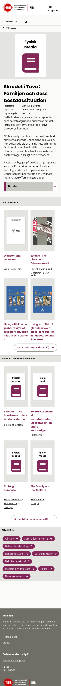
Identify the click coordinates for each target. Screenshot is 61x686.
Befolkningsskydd (15, 561)
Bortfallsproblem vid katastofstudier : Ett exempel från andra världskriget (41, 421)
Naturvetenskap (14, 576)
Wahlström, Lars (12, 268)
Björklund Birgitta (13, 424)
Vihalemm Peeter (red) (40, 274)
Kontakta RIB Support (14, 660)
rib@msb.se (9, 669)
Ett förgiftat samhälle (11, 488)
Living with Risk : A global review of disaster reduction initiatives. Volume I (16, 331)
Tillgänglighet (10, 636)
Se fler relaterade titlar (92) (33, 347)
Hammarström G (13, 499)
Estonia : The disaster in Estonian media (40, 259)
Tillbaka (11, 28)
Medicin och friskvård (17, 569)
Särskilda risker (44, 553)
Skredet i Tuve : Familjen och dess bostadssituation (15, 415)
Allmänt (9, 538)
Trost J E (8, 507)
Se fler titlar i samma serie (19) (31, 519)
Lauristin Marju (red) (41, 268)
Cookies (7, 642)
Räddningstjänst (14, 553)
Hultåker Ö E (37, 434)
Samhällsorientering (36, 538)
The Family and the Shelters (40, 488)
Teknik (44, 569)
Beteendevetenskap (17, 546)
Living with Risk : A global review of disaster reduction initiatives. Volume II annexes (42, 331)
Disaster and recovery (12, 257)
